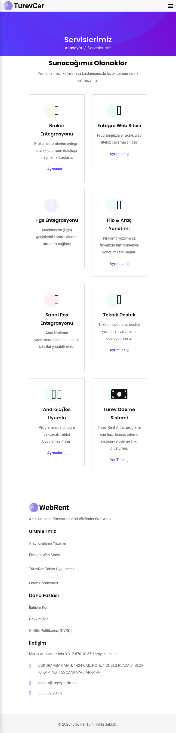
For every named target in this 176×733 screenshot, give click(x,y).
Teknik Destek (119, 315)
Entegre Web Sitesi (119, 125)
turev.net (78, 724)
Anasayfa (73, 47)
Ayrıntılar (56, 169)
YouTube (119, 460)
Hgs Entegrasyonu (56, 220)
